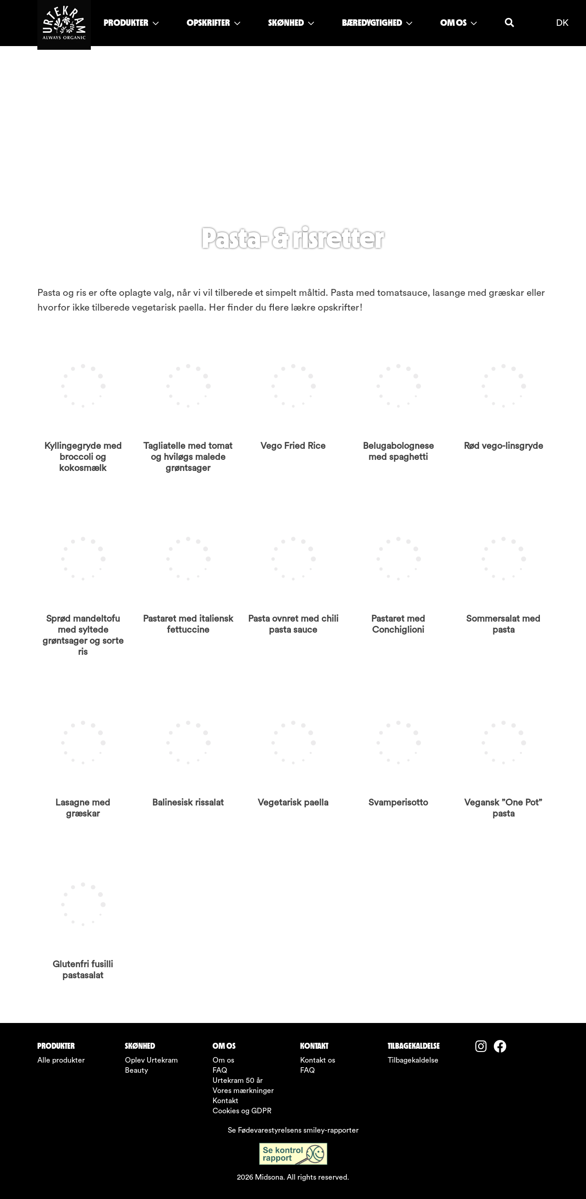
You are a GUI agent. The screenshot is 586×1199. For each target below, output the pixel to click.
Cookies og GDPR (242, 1111)
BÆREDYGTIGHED (377, 22)
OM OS (458, 22)
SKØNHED (291, 22)
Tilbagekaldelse (413, 1060)
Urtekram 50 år (238, 1080)
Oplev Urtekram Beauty (151, 1065)
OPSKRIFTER (213, 22)
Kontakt (225, 1101)
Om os (223, 1060)
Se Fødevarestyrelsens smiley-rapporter (293, 1130)
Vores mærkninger (243, 1090)
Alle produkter (61, 1060)
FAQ (220, 1070)
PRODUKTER (131, 22)
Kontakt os (317, 1060)
